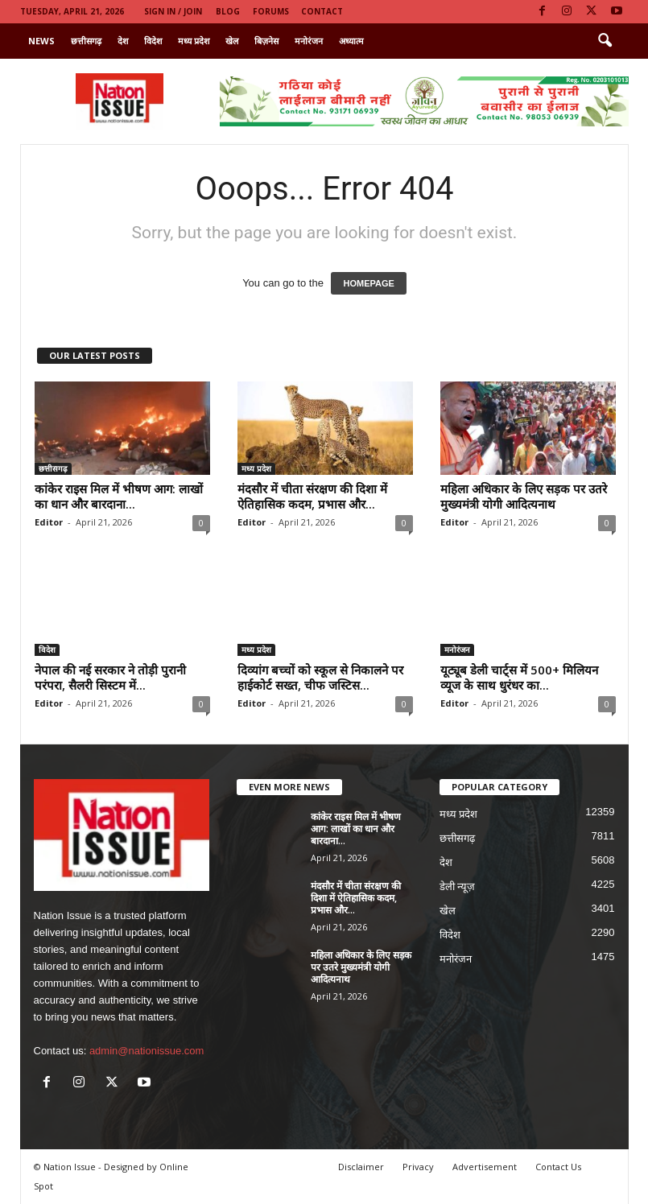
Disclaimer (361, 1167)
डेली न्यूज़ (458, 886)
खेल (231, 41)
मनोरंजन (309, 41)
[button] (604, 41)
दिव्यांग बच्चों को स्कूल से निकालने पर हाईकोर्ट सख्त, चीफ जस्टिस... (320, 677)
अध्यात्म (351, 41)
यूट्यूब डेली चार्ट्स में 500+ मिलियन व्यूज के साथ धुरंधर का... (519, 677)
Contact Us (558, 1167)
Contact (322, 11)
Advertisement (484, 1167)
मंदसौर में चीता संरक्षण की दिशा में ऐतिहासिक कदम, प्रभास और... (312, 496)
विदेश (153, 41)
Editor (49, 522)
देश (123, 41)
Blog (228, 11)
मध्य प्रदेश (193, 41)
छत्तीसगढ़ (86, 41)
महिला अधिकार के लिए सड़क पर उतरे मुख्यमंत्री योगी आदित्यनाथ (523, 496)
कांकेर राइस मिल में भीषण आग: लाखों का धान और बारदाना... (119, 496)
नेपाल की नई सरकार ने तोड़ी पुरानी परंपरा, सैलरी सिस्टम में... (110, 677)
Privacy (418, 1167)
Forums (271, 11)
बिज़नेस (266, 41)
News (41, 41)
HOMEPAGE (368, 283)
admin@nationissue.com (146, 1051)
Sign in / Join (173, 11)
